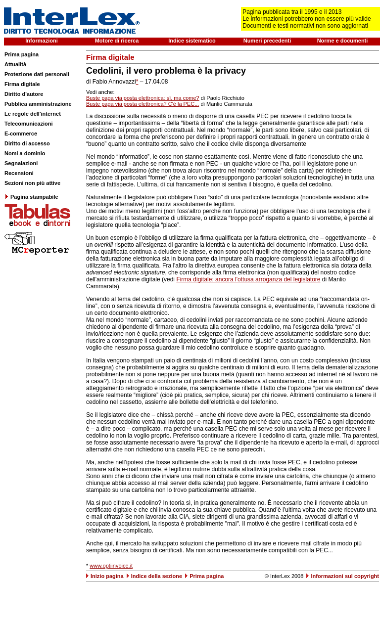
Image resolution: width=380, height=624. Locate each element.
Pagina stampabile (31, 197)
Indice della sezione (156, 576)
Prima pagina (21, 54)
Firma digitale (22, 84)
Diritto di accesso (27, 143)
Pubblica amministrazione (38, 104)
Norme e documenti (342, 41)
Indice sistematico (191, 41)
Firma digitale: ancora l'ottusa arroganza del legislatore (248, 279)
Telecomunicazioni (28, 124)
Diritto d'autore (23, 94)
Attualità (15, 64)
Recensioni (19, 173)
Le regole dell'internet (32, 114)
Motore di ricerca (117, 41)
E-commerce (20, 133)
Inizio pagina (107, 576)
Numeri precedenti (267, 41)
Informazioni (41, 41)
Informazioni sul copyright (345, 576)
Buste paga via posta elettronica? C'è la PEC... (142, 104)
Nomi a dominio (25, 153)
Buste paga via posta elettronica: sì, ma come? (142, 98)
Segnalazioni (21, 163)
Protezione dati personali (36, 74)
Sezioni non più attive (32, 183)
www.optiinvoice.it (111, 566)
